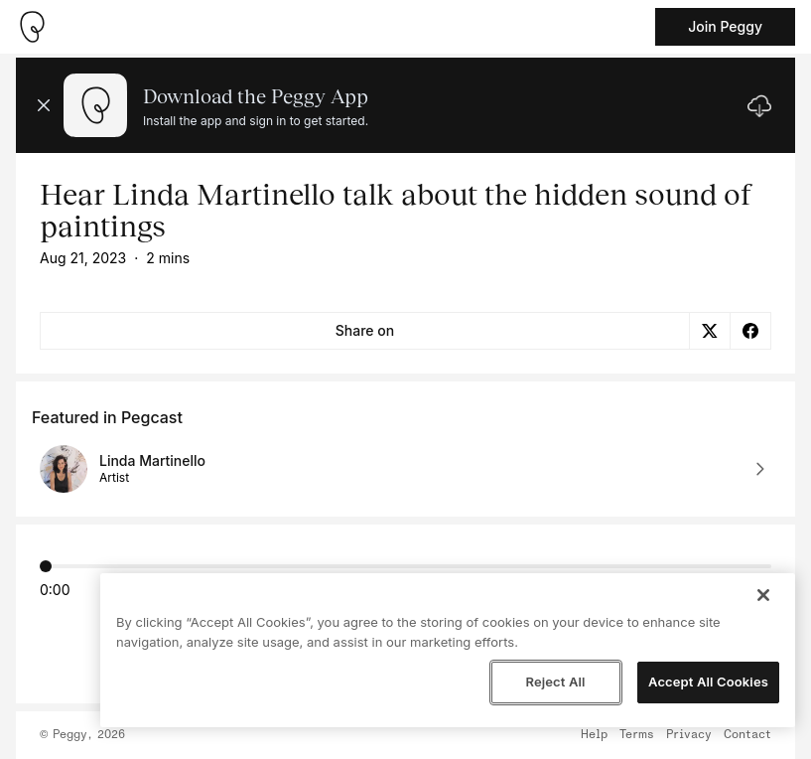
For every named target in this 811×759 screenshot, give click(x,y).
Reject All (555, 681)
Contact (747, 735)
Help (594, 735)
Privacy (689, 735)
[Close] (763, 595)
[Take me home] (32, 27)
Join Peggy (725, 26)
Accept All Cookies (708, 681)
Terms (636, 735)
